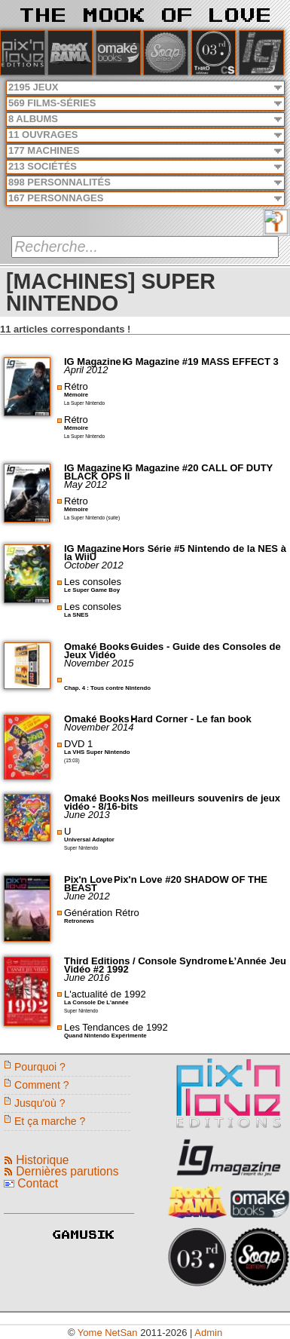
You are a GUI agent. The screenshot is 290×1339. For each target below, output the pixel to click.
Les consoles (92, 581)
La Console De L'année (96, 1002)
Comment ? (41, 1085)
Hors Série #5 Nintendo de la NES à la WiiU (175, 552)
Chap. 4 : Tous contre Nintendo (107, 688)
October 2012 (94, 565)
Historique (42, 1160)
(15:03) (72, 760)
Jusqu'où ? (39, 1103)
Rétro (76, 386)
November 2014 (99, 727)
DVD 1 (78, 743)
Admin (208, 1332)
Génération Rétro (101, 912)
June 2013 (87, 814)
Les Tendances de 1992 (116, 1027)
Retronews (79, 921)
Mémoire (76, 394)
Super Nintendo (81, 847)
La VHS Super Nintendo (97, 752)
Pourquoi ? (40, 1067)
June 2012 (87, 896)
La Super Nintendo (84, 403)
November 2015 (99, 663)
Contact (37, 1183)
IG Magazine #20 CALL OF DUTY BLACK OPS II (168, 472)
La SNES (76, 614)
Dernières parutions (67, 1171)
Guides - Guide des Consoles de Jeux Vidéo (172, 650)
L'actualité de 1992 (105, 994)
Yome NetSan (108, 1332)
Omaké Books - (101, 646)
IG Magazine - (97, 361)
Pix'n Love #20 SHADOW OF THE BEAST (165, 883)
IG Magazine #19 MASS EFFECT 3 (200, 361)
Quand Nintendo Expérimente (105, 1035)
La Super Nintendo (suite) (92, 517)
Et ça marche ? (49, 1121)
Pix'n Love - (92, 879)
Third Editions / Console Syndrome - (150, 961)
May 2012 (85, 484)
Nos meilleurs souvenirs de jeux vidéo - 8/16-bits (172, 802)
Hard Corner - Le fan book (190, 719)
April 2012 (86, 370)
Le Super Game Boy (92, 590)
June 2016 (87, 977)
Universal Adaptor (89, 839)
